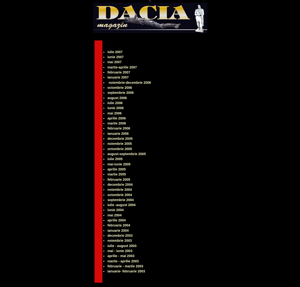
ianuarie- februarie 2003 (126, 271)
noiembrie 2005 (119, 144)
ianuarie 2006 (118, 133)
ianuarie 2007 (118, 77)
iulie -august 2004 (121, 205)
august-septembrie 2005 (126, 154)
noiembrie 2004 (119, 189)
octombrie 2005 (119, 149)
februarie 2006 (118, 128)
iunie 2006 (115, 108)
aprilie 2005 (116, 169)
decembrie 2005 (120, 139)
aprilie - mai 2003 (120, 256)
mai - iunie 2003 (119, 251)
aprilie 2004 (116, 220)
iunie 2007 (115, 57)
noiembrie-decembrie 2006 (130, 82)
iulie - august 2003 (121, 246)
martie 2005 (116, 174)
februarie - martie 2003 (125, 266)
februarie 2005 (118, 179)
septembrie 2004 (120, 200)
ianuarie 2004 (118, 230)
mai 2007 (114, 62)
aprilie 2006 (116, 118)
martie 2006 (116, 123)
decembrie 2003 (120, 235)
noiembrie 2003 (119, 240)
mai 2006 (114, 113)
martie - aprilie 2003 (123, 261)
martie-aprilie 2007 (122, 67)
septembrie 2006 (120, 93)
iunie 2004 (115, 210)
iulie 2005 (114, 159)
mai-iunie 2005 (119, 164)
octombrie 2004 (119, 195)
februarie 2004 (118, 225)
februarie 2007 (118, 72)
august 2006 (117, 98)
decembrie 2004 (120, 184)
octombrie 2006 (119, 88)
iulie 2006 (114, 103)
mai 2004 (114, 215)
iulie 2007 (114, 52)
